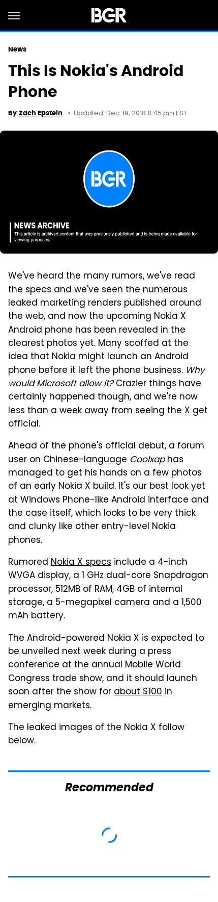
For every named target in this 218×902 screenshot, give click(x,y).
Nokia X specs (81, 563)
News (17, 49)
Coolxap (147, 460)
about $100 (138, 692)
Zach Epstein (41, 113)
